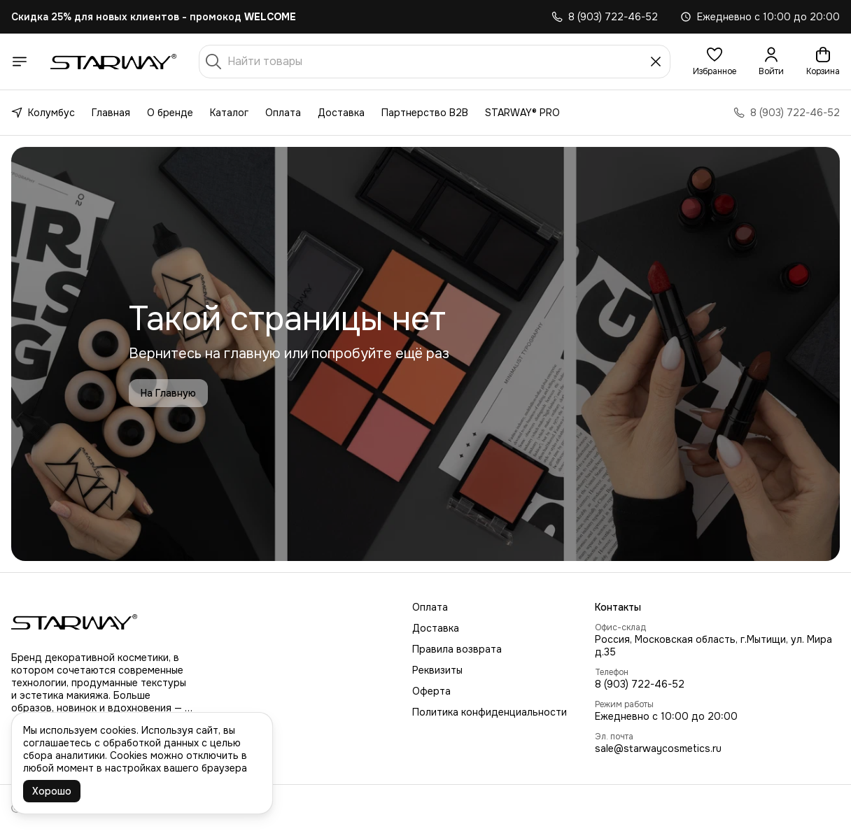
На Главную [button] (168, 393)
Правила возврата (457, 649)
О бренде (170, 112)
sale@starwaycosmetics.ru (658, 748)
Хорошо (51, 791)
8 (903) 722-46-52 (639, 684)
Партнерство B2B (424, 112)
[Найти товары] (434, 61)
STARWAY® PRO (522, 112)
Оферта (431, 691)
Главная (111, 112)
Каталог (229, 112)
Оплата (283, 112)
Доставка (341, 112)
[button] (714, 61)
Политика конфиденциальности (489, 712)
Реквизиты (437, 670)
